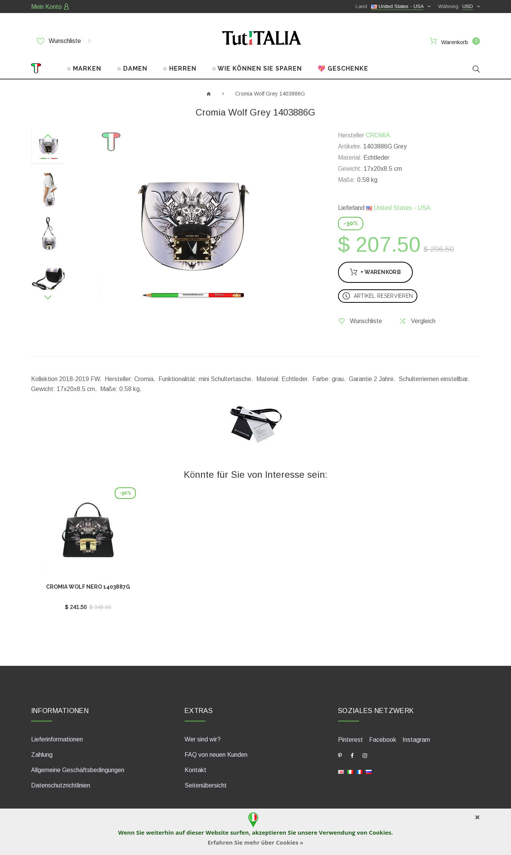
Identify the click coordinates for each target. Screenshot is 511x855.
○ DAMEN (132, 68)
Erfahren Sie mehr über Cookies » (255, 842)
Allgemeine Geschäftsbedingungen (77, 770)
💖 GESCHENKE (343, 68)
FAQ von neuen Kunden (216, 754)
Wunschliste (64, 41)
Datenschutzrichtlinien (60, 785)
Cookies (380, 832)
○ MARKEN (84, 68)
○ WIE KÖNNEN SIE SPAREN (257, 68)
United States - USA (398, 208)
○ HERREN (179, 68)
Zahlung (42, 754)
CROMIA (378, 135)
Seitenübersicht (206, 785)
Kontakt (195, 770)
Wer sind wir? (203, 739)
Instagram (416, 739)
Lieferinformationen (57, 739)
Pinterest (350, 739)
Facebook (382, 739)
